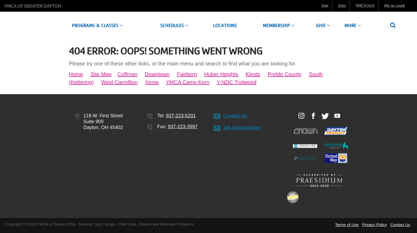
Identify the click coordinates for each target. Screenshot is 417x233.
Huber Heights (221, 74)
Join (324, 6)
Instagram (301, 116)
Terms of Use (346, 224)
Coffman (127, 74)
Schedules (174, 25)
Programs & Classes (97, 25)
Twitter (325, 116)
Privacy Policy (374, 224)
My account (394, 6)
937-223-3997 (183, 126)
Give (323, 25)
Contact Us (235, 115)
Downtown (157, 74)
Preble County (285, 74)
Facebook (313, 116)
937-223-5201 (181, 115)
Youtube (337, 116)
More (352, 25)
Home (76, 74)
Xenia (152, 82)
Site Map (100, 74)
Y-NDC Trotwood (236, 82)
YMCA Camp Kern (187, 82)
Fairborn (187, 74)
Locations (225, 25)
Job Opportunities (242, 127)
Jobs (341, 6)
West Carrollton (119, 82)
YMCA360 (364, 6)
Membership (278, 25)
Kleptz (252, 74)
